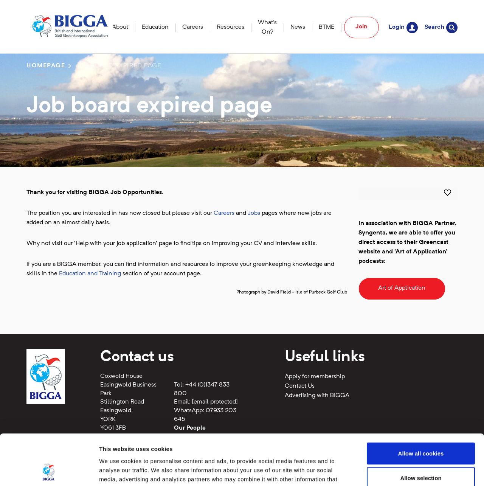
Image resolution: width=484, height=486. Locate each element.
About (120, 27)
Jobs (254, 213)
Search (441, 27)
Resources (230, 27)
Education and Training (90, 274)
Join (361, 27)
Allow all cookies (421, 405)
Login (403, 27)
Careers (192, 27)
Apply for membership (315, 377)
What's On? (267, 27)
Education (155, 27)
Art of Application (401, 288)
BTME (326, 27)
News (297, 27)
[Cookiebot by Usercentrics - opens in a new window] (49, 471)
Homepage (45, 66)
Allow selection (420, 430)
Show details (396, 471)
